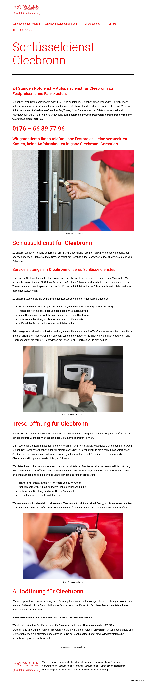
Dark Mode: (137, 680)
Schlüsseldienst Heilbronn (26, 23)
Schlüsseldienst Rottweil (71, 665)
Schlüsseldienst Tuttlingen (67, 669)
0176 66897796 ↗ (22, 30)
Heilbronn (40, 114)
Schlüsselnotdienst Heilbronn (60, 23)
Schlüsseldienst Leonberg (95, 669)
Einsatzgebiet (92, 23)
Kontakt (111, 23)
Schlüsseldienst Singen (96, 665)
